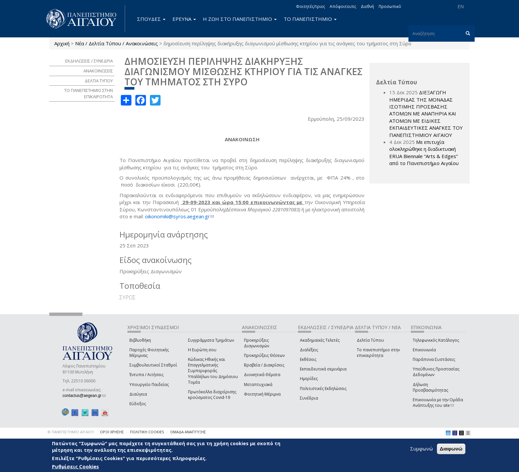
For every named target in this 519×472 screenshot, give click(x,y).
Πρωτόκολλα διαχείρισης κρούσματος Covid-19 (212, 394)
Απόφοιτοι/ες (343, 6)
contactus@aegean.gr (84, 395)
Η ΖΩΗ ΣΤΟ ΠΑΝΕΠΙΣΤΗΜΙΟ (240, 19)
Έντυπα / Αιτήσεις (146, 374)
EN (460, 6)
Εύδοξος (137, 404)
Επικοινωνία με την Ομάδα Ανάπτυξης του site (438, 402)
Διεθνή (367, 6)
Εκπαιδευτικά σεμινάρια (323, 369)
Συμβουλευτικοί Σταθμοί (153, 365)
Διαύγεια (138, 394)
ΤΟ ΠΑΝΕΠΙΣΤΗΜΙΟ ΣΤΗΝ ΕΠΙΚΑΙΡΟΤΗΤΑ (88, 93)
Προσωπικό (390, 6)
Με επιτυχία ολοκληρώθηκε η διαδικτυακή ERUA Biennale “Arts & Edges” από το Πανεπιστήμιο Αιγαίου (424, 152)
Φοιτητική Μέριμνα (262, 394)
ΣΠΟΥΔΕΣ (151, 19)
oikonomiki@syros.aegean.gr (179, 216)
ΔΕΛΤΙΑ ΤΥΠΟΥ (99, 81)
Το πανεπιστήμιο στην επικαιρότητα (378, 352)
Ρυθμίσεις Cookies (75, 466)
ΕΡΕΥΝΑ (184, 19)
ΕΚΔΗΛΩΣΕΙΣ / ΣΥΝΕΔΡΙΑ (89, 61)
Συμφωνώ (421, 448)
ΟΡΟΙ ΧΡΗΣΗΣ (112, 431)
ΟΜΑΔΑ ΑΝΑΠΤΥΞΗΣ (188, 431)
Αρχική (62, 43)
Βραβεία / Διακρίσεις (264, 365)
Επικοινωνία (424, 350)
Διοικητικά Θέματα (262, 374)
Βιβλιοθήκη (140, 340)
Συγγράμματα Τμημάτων (211, 340)
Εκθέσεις (308, 359)
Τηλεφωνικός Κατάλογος (436, 340)
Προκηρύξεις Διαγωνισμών (256, 343)
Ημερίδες (309, 378)
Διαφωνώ (451, 448)
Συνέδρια (309, 398)
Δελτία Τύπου (370, 340)
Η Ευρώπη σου (202, 350)
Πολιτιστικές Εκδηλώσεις (323, 388)
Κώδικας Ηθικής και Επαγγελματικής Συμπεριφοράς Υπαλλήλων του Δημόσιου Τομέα (213, 371)
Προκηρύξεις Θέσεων (264, 355)
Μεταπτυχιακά (258, 384)
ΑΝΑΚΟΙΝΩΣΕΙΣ (98, 71)
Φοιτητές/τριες (310, 6)
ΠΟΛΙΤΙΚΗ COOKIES (147, 431)
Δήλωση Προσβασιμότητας (430, 387)
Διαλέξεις (309, 350)
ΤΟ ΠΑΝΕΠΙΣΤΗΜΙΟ (310, 19)
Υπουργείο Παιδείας (149, 384)
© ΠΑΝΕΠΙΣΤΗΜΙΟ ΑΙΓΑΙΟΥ (71, 431)
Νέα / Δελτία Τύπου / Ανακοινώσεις (116, 43)
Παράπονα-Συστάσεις (434, 359)
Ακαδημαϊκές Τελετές (320, 340)
